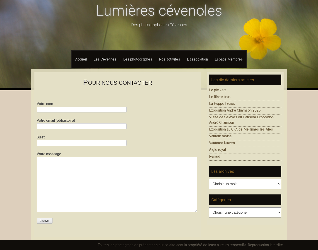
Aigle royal (217, 149)
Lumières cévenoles (159, 10)
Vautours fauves (222, 143)
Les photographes (137, 59)
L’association (197, 59)
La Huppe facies (222, 103)
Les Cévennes (105, 59)
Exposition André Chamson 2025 (235, 110)
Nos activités (169, 59)
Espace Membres (229, 59)
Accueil (81, 59)
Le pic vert (217, 90)
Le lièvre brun (220, 97)
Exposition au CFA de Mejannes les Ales (241, 129)
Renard (214, 156)
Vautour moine (220, 136)
